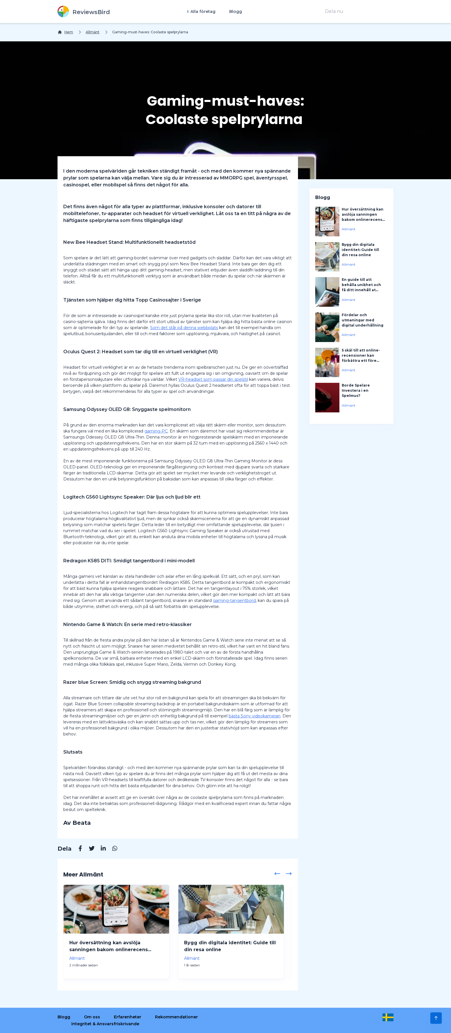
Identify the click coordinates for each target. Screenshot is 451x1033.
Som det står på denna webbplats (184, 327)
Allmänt (93, 32)
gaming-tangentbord (234, 600)
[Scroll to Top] (436, 1018)
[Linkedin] (100, 849)
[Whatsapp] (112, 849)
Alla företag (202, 11)
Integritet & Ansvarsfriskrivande (105, 1023)
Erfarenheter (127, 1017)
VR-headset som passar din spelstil (213, 379)
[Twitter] (89, 849)
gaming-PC (156, 431)
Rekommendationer (176, 1017)
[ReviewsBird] (84, 11)
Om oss (92, 1017)
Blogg (235, 11)
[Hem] (65, 32)
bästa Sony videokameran (254, 716)
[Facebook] (77, 849)
